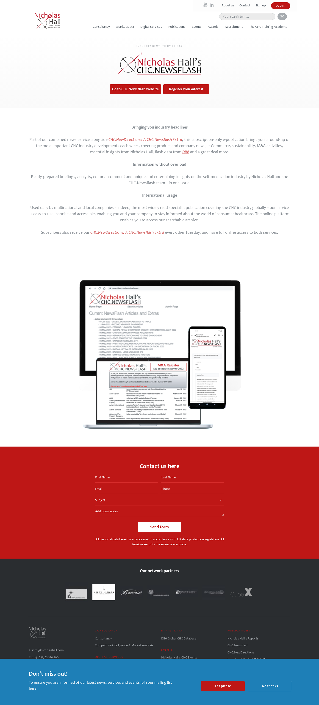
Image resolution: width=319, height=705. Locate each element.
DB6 (185, 151)
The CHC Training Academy (268, 27)
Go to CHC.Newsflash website (135, 89)
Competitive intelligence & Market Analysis (124, 645)
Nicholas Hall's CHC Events (179, 657)
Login (281, 6)
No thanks (270, 686)
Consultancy (103, 638)
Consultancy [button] (101, 27)
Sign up (260, 5)
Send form (159, 526)
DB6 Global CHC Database (178, 638)
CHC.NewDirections (240, 652)
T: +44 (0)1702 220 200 (44, 657)
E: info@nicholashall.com (46, 650)
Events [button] (196, 27)
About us (228, 5)
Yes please (223, 686)
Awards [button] (213, 27)
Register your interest (186, 89)
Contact (245, 5)
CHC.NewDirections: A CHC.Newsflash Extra (145, 139)
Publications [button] (176, 27)
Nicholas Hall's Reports (242, 638)
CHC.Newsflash (237, 645)
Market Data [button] (125, 27)
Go (282, 16)
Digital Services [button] (151, 27)
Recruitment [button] (234, 27)
